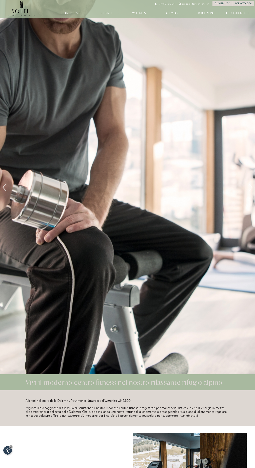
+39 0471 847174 (166, 3)
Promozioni (205, 13)
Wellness (139, 13)
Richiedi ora (222, 3)
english (205, 3)
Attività (171, 13)
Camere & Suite (73, 13)
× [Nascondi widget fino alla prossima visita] (11, 447)
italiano (186, 3)
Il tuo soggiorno (238, 13)
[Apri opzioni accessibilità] (7, 450)
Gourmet (106, 13)
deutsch (195, 3)
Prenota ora (243, 3)
